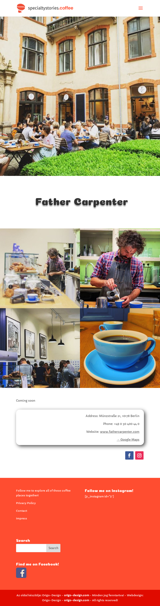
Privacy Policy (26, 503)
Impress (21, 518)
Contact (21, 511)
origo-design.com (76, 595)
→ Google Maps (128, 440)
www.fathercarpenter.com (119, 432)
